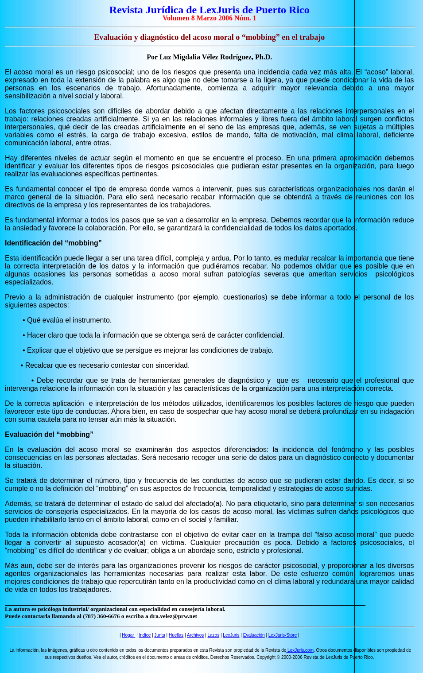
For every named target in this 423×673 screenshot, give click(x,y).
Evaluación (254, 635)
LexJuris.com (300, 650)
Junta (159, 635)
